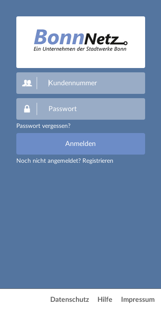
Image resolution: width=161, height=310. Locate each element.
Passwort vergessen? (43, 126)
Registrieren (97, 161)
